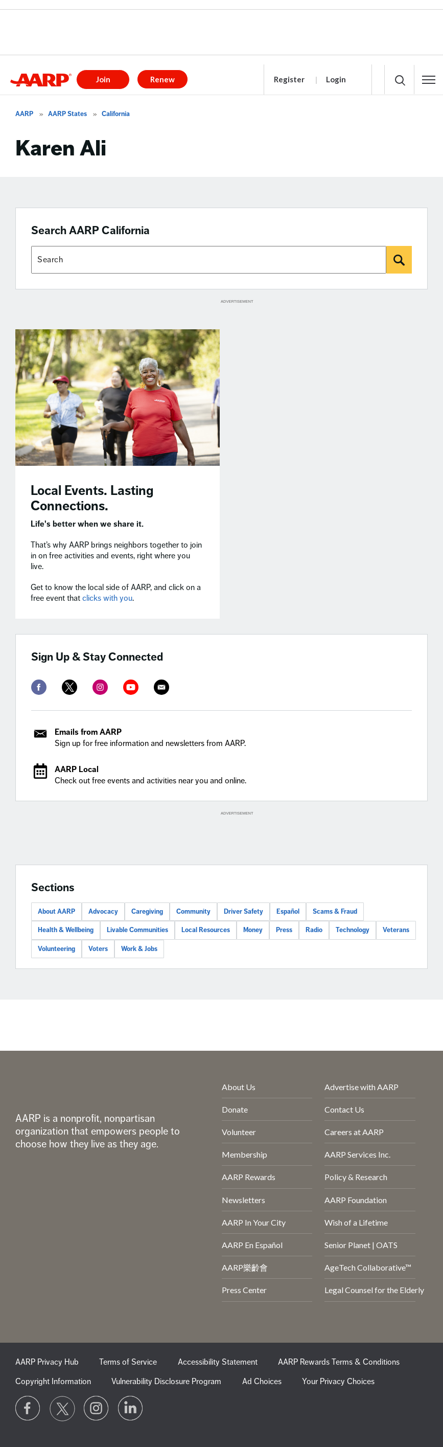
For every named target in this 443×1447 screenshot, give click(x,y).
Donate (235, 1109)
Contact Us (344, 1109)
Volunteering (56, 949)
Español (287, 912)
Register (289, 79)
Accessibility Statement (218, 1362)
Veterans (396, 930)
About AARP (56, 912)
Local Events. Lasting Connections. (92, 498)
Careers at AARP (354, 1132)
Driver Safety (243, 912)
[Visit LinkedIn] (131, 1408)
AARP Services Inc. (357, 1154)
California (116, 114)
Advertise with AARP (361, 1087)
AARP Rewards (248, 1177)
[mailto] (161, 687)
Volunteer (239, 1132)
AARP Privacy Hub (47, 1362)
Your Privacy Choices (338, 1381)
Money (253, 930)
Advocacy (103, 912)
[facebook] (38, 687)
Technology (352, 930)
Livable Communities (137, 930)
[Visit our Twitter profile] (62, 1408)
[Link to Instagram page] (96, 1408)
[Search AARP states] (208, 260)
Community (193, 912)
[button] (428, 80)
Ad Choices (262, 1381)
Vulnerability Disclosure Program (166, 1381)
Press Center (244, 1290)
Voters (98, 949)
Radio (314, 930)
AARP (24, 114)
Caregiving (147, 912)
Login (336, 79)
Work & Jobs (139, 949)
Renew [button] (162, 79)
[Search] (399, 260)
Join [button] (103, 79)
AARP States (67, 114)
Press (284, 930)
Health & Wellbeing (66, 930)
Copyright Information (53, 1381)
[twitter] (69, 687)
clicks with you (107, 598)
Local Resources (205, 930)
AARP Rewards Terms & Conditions (339, 1362)
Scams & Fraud (335, 912)
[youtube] (130, 687)
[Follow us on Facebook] (28, 1408)
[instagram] (100, 687)
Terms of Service (128, 1362)
